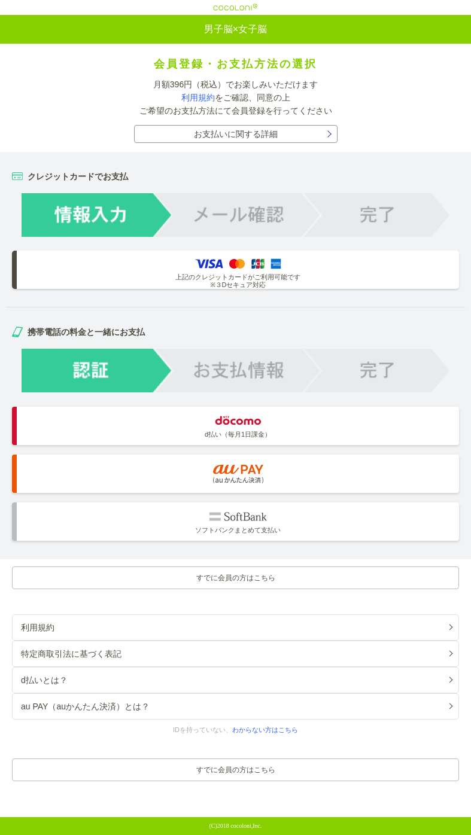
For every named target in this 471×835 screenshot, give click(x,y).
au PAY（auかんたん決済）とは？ (85, 706)
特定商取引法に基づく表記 (71, 654)
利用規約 (198, 97)
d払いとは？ (44, 680)
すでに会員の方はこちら (235, 578)
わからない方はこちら (265, 729)
